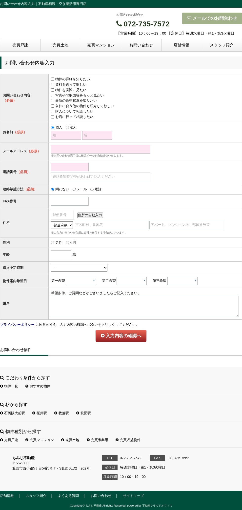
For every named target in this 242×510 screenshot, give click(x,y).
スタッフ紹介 (222, 45)
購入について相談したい (74, 111)
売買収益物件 (128, 440)
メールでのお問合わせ (212, 18)
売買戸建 (20, 45)
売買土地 (60, 45)
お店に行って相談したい (74, 117)
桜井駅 (39, 413)
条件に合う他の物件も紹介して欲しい (84, 106)
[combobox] (81, 281)
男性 (58, 242)
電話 (98, 189)
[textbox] (82, 281)
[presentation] (94, 280)
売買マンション (101, 45)
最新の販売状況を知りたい (76, 100)
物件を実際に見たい (70, 90)
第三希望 (159, 281)
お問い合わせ (141, 45)
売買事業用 (97, 440)
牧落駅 (61, 413)
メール (82, 189)
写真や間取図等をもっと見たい (79, 95)
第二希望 (109, 281)
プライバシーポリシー (17, 325)
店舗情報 (181, 45)
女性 (73, 242)
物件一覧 (9, 386)
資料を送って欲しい (70, 84)
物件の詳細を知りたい (72, 79)
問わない (62, 189)
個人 (58, 127)
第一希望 (58, 281)
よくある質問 (68, 496)
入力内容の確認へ (121, 335)
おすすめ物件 (37, 386)
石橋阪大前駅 (12, 413)
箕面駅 (83, 413)
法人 (73, 127)
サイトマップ (133, 496)
